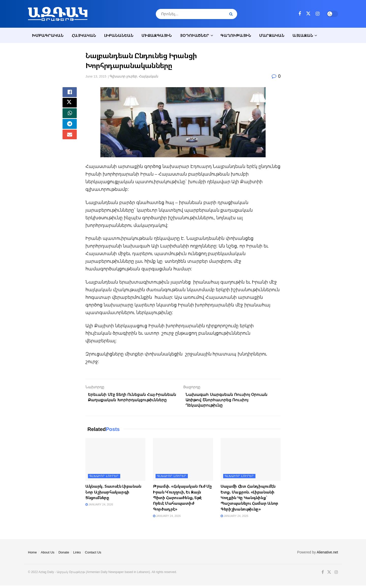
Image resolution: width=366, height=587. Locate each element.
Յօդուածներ (194, 35)
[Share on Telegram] (70, 130)
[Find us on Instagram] (317, 14)
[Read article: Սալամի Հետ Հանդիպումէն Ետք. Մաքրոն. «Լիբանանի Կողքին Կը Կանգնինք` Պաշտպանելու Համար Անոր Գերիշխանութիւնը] (251, 461)
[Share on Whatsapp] (70, 118)
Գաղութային (235, 35)
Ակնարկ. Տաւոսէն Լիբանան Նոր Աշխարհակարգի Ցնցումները (113, 493)
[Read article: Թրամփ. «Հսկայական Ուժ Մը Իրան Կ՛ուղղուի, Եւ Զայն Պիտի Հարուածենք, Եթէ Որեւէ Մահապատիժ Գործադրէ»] (183, 461)
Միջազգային (157, 35)
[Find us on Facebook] (299, 14)
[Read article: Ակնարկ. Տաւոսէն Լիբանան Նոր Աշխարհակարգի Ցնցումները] (115, 461)
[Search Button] (232, 14)
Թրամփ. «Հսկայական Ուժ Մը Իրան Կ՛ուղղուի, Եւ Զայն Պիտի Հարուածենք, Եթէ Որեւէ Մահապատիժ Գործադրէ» (182, 499)
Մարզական (271, 35)
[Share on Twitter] (70, 105)
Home (32, 554)
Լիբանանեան (118, 35)
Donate (63, 554)
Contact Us (93, 554)
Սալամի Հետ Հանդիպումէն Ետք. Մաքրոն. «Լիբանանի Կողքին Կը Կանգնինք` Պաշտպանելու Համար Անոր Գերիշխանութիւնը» (249, 499)
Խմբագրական (48, 35)
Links (77, 554)
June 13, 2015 (95, 76)
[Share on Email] (70, 142)
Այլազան (303, 35)
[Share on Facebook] (70, 93)
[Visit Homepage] (57, 14)
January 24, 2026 (99, 506)
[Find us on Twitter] (308, 14)
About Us (47, 554)
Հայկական (84, 35)
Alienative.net (327, 554)
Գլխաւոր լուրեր (123, 76)
